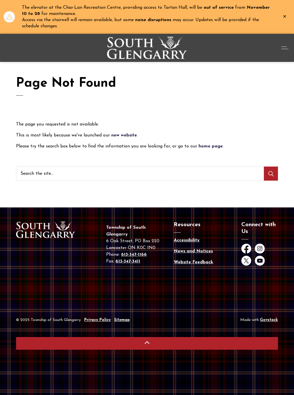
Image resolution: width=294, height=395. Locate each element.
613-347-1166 (134, 254)
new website (124, 135)
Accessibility (187, 240)
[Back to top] (147, 343)
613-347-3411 (127, 261)
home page (211, 146)
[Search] (271, 174)
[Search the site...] (147, 174)
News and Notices (193, 251)
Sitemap (122, 320)
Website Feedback (193, 262)
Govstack (269, 320)
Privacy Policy (97, 320)
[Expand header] (285, 48)
